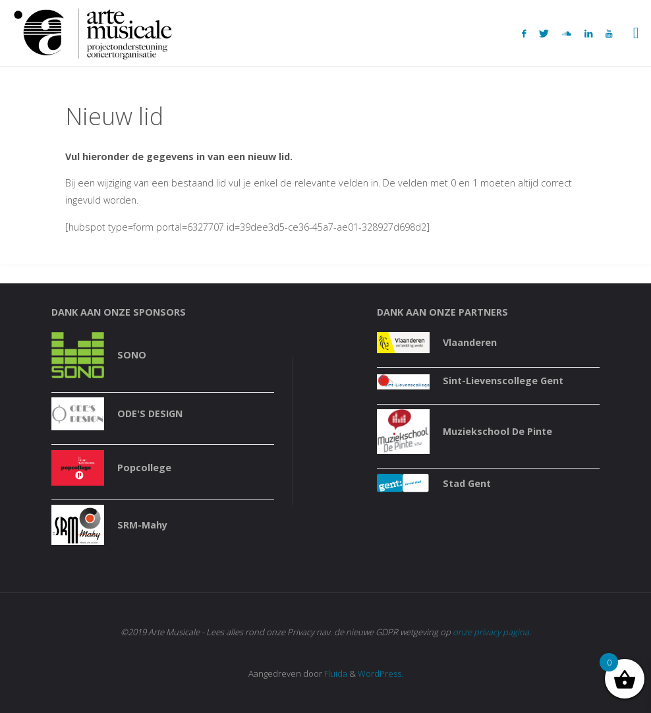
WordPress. (380, 673)
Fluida (334, 673)
